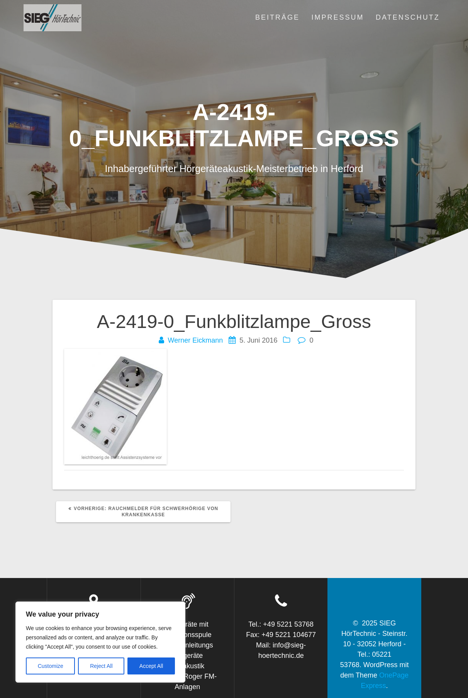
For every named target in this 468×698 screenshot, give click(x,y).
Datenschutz (408, 17)
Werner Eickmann (195, 340)
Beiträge (277, 17)
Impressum (338, 17)
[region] (100, 642)
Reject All (101, 666)
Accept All (151, 666)
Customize (50, 666)
